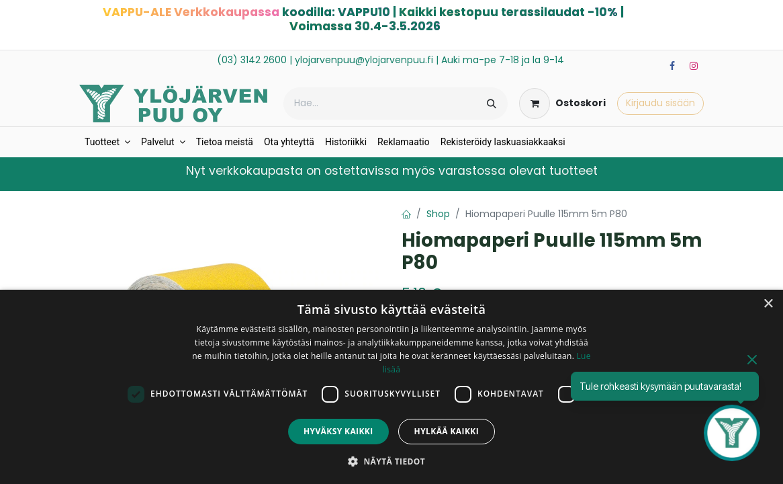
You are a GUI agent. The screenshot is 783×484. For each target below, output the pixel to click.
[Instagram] (693, 65)
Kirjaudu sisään (660, 103)
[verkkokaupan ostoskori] (562, 103)
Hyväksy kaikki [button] (338, 431)
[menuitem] (107, 142)
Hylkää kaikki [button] (446, 431)
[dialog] (391, 387)
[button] (391, 461)
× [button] (768, 304)
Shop (438, 213)
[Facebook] (672, 65)
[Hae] (491, 103)
